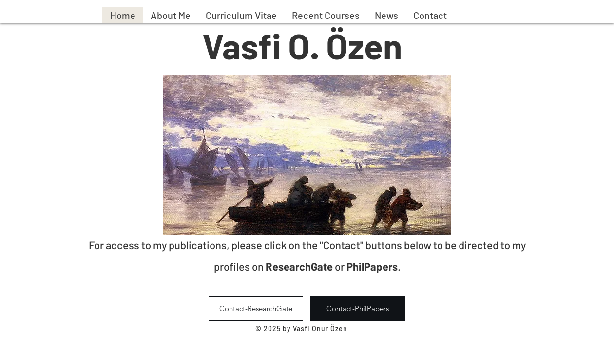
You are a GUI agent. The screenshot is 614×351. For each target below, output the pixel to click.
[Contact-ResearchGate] (256, 308)
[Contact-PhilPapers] (357, 308)
